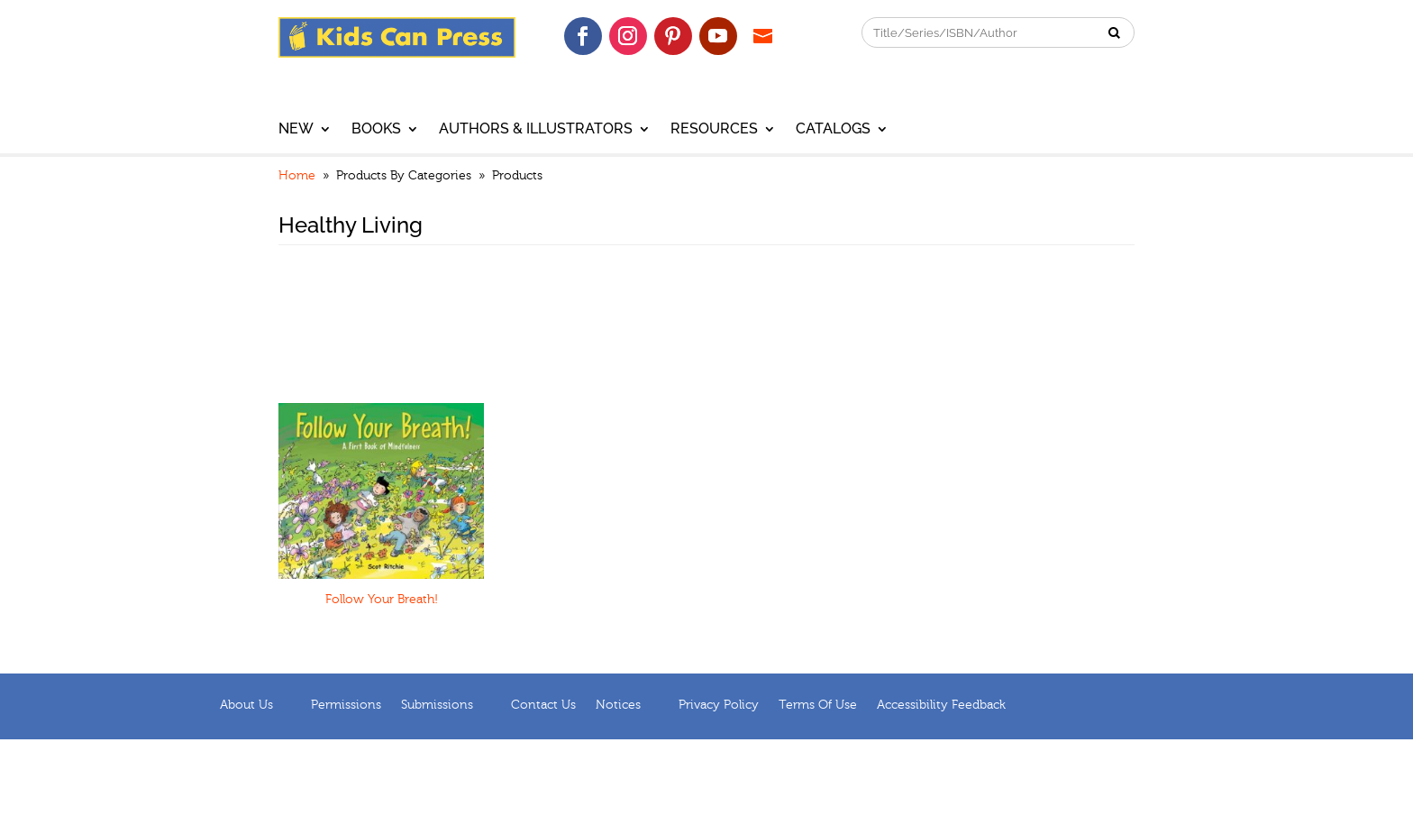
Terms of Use (818, 705)
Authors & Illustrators (536, 130)
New (296, 130)
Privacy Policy (719, 705)
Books (376, 130)
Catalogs (833, 130)
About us (246, 705)
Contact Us (543, 705)
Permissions (346, 705)
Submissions (437, 705)
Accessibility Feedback (941, 705)
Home (296, 176)
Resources (714, 130)
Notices (618, 705)
